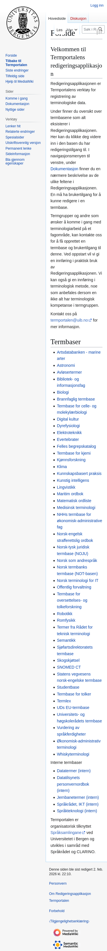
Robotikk (64, 613)
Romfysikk (66, 620)
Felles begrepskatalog (76, 446)
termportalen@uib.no (69, 320)
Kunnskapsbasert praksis (79, 473)
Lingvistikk (66, 487)
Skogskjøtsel (68, 660)
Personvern (57, 883)
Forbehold (56, 911)
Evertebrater (68, 439)
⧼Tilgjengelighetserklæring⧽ (69, 921)
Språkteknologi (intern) (77, 811)
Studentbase (68, 687)
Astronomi (66, 365)
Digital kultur (68, 419)
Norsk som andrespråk (77, 560)
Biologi (63, 392)
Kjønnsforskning (71, 459)
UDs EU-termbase (73, 707)
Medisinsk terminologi (76, 507)
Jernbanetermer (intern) (78, 797)
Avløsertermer (69, 372)
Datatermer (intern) (73, 770)
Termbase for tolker (74, 694)
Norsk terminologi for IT (77, 580)
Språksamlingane (66, 832)
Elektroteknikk (69, 432)
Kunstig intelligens (73, 480)
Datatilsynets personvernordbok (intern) (73, 784)
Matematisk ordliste (74, 500)
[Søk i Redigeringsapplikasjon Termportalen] (93, 29)
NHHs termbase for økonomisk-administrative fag (79, 521)
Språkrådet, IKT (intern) (77, 804)
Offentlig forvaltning (74, 587)
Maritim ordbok (70, 494)
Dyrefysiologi (68, 425)
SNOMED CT (69, 667)
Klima (62, 466)
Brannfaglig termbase (76, 399)
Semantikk (66, 640)
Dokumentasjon (64, 169)
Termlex (64, 701)
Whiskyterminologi (73, 754)
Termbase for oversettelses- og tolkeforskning (72, 600)
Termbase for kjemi (73, 453)
